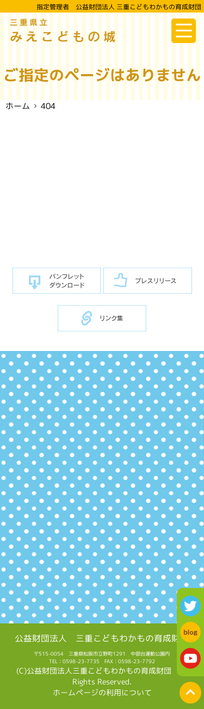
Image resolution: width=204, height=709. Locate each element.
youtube (190, 658)
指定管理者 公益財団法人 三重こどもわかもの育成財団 (118, 6)
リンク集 (102, 318)
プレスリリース (147, 281)
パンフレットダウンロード (57, 281)
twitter (190, 606)
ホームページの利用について (102, 692)
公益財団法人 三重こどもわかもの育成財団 (102, 638)
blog (190, 632)
